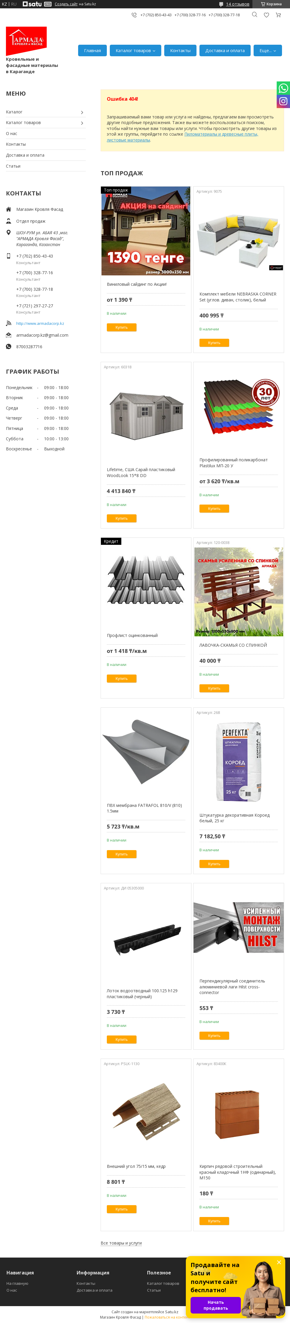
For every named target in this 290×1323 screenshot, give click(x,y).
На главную (17, 1283)
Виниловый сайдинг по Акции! (137, 284)
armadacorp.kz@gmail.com (42, 335)
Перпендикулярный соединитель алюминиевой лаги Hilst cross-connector (232, 986)
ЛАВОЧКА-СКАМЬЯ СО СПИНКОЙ (233, 645)
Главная (92, 50)
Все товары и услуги (121, 1243)
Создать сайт (66, 4)
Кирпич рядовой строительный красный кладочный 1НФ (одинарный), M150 (237, 1172)
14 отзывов (237, 4)
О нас (11, 133)
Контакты (180, 50)
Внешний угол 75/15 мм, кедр (136, 1166)
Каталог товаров (133, 50)
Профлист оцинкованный (132, 635)
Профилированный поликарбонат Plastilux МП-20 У (233, 462)
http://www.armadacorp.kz (40, 323)
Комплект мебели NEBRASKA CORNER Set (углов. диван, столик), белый (237, 297)
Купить (122, 327)
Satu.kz (171, 1311)
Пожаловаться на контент (167, 1317)
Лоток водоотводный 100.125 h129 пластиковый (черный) (142, 993)
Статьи (13, 166)
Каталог (14, 112)
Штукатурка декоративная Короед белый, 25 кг (234, 818)
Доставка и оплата (225, 50)
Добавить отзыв (266, 14)
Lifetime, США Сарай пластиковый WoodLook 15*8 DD (141, 472)
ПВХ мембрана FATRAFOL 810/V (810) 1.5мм (144, 808)
